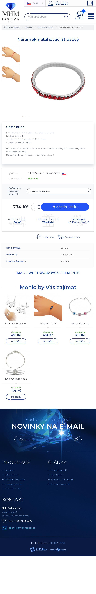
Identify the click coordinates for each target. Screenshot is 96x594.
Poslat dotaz (48, 237)
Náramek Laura (80, 323)
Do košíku (16, 341)
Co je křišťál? (57, 475)
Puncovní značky (13, 489)
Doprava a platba (13, 484)
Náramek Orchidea (16, 379)
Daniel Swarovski (59, 470)
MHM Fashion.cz (40, 543)
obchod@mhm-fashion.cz (22, 528)
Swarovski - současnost (62, 479)
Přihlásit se (62, 2)
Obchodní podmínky (15, 479)
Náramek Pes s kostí (16, 323)
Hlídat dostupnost (71, 237)
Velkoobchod (11, 475)
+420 (20, 521)
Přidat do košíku (64, 207)
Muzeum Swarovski (60, 484)
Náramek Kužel (48, 323)
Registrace (62, 4)
